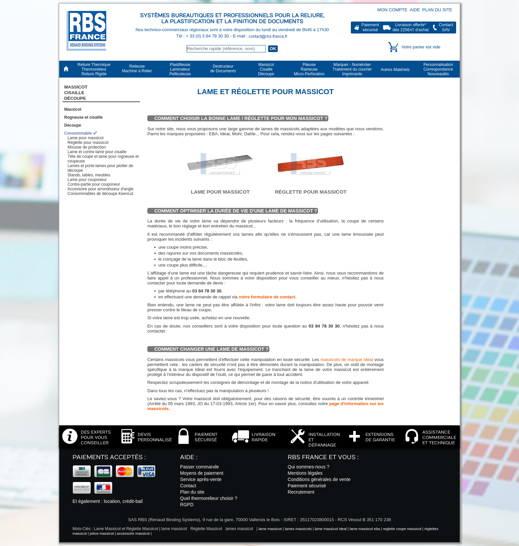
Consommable (78, 133)
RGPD (187, 504)
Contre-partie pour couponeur (94, 184)
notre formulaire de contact (267, 296)
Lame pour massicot (86, 138)
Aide (415, 9)
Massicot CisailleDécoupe (75, 93)
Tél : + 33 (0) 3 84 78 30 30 (203, 35)
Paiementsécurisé (370, 27)
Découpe (72, 125)
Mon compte (392, 9)
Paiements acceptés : (109, 457)
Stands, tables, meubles (89, 175)
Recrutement (301, 492)
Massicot (72, 109)
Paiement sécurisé (307, 485)
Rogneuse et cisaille (83, 117)
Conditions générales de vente (319, 479)
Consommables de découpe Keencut (100, 193)
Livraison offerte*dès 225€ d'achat (411, 27)
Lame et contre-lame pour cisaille (97, 152)
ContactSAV (446, 27)
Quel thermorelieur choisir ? (208, 498)
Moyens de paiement (201, 473)
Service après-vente (200, 479)
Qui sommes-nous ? (308, 466)
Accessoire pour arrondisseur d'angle (100, 189)
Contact (188, 485)
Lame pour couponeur (87, 179)
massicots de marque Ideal (346, 359)
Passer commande (199, 466)
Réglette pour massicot (88, 142)
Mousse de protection (87, 147)
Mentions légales (305, 473)
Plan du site (437, 9)
